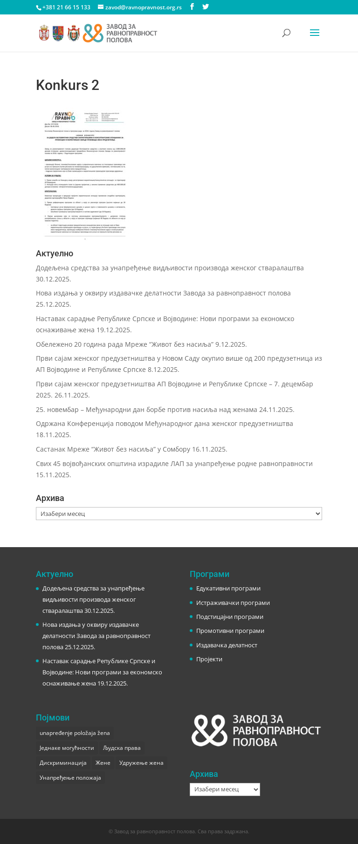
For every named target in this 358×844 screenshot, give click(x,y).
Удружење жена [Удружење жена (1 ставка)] (141, 763)
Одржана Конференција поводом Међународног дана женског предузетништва (164, 423)
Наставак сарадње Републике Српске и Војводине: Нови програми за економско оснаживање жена (102, 672)
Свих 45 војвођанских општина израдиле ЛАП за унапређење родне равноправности (174, 463)
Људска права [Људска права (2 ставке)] (122, 748)
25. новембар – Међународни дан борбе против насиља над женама (146, 409)
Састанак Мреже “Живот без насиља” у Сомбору (113, 449)
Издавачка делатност (226, 645)
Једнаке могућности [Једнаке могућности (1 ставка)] (67, 748)
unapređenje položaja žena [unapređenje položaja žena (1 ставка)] (75, 733)
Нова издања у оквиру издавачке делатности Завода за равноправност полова (163, 292)
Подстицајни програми (229, 616)
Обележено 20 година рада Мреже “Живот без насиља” (124, 344)
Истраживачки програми (233, 602)
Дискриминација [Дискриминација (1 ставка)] (63, 763)
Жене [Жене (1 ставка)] (103, 763)
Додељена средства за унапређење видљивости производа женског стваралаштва (170, 267)
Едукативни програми (228, 588)
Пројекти (209, 659)
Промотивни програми (230, 630)
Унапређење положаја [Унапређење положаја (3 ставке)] (70, 778)
